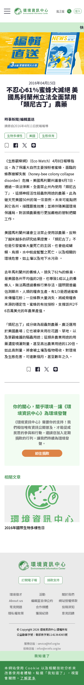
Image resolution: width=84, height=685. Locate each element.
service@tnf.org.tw (49, 643)
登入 (77, 11)
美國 (32, 135)
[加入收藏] (6, 145)
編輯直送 (27, 119)
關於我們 (68, 594)
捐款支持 (53, 580)
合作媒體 (42, 607)
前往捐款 (42, 453)
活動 (42, 594)
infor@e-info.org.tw (49, 648)
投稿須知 (68, 607)
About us (16, 600)
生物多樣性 (15, 135)
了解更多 (28, 678)
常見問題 (16, 607)
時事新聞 (11, 119)
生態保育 (48, 135)
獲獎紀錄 (42, 613)
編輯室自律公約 (42, 600)
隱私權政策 (16, 613)
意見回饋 (68, 613)
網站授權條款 (68, 600)
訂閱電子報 (29, 580)
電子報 (60, 11)
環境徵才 (16, 594)
